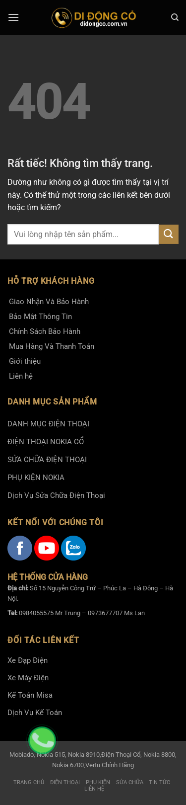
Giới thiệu (25, 361)
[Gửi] (169, 234)
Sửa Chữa (129, 782)
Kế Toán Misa (30, 695)
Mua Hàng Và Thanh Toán (51, 346)
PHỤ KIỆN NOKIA (35, 477)
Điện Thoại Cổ (120, 754)
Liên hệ (21, 376)
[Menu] (13, 17)
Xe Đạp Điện (27, 660)
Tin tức (159, 782)
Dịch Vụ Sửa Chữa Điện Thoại (56, 495)
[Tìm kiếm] (175, 17)
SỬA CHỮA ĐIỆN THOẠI (47, 459)
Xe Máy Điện (28, 677)
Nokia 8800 (159, 754)
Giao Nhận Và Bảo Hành (49, 301)
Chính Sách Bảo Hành (44, 331)
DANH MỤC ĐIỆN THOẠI (48, 423)
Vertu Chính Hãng (109, 765)
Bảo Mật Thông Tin (40, 316)
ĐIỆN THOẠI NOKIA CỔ (45, 441)
